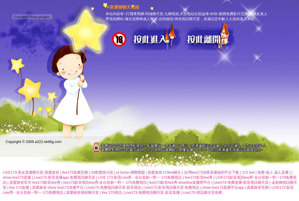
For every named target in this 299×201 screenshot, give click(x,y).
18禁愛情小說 (102, 172)
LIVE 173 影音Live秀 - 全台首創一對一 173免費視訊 (140, 177)
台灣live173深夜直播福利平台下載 (211, 172)
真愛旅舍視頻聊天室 (82, 192)
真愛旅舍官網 (258, 187)
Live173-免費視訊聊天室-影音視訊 (113, 187)
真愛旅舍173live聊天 (164, 172)
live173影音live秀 (199, 177)
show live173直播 (17, 177)
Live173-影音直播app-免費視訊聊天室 (64, 177)
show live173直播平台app (223, 187)
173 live (248, 172)
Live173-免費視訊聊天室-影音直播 (152, 192)
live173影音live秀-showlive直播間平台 (180, 182)
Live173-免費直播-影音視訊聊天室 (241, 182)
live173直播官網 (75, 172)
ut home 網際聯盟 (130, 172)
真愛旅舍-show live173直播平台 (57, 187)
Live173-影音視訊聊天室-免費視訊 (171, 187)
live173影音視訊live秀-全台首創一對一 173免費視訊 (104, 182)
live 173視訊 (112, 192)
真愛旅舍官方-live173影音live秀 (34, 182)
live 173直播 (19, 187)
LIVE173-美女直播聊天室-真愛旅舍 (31, 172)
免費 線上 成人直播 (272, 172)
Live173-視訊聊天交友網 (202, 192)
